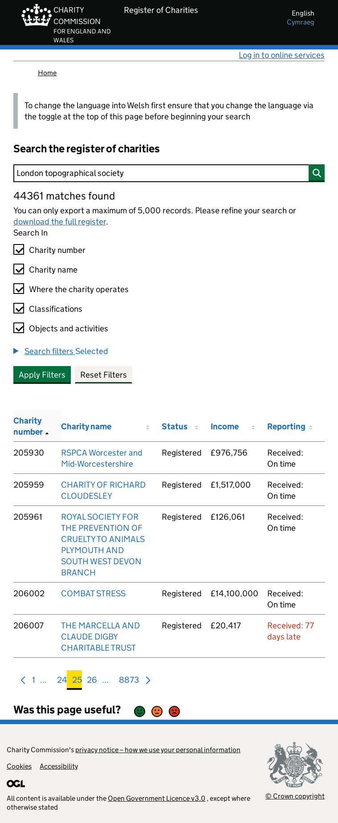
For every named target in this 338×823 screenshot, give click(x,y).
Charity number (57, 250)
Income (225, 426)
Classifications (55, 309)
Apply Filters (42, 375)
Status (174, 426)
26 (92, 682)
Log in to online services (282, 55)
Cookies (19, 766)
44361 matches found (64, 195)
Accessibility (59, 766)
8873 (129, 682)
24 (62, 682)
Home (47, 73)
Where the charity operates (79, 289)
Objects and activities (68, 328)
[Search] (169, 173)
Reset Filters (103, 375)
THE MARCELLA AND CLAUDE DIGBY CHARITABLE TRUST (100, 636)
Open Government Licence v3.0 (156, 798)
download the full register (59, 221)
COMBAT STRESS (93, 593)
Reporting (286, 426)
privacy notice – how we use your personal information (157, 750)
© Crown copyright (295, 796)
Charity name (53, 270)
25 (77, 682)
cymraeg (300, 22)
